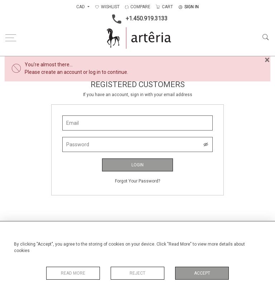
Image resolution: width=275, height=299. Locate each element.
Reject (137, 273)
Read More (73, 273)
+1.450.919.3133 (138, 19)
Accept (202, 273)
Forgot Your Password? (137, 181)
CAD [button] (81, 6)
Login (137, 164)
